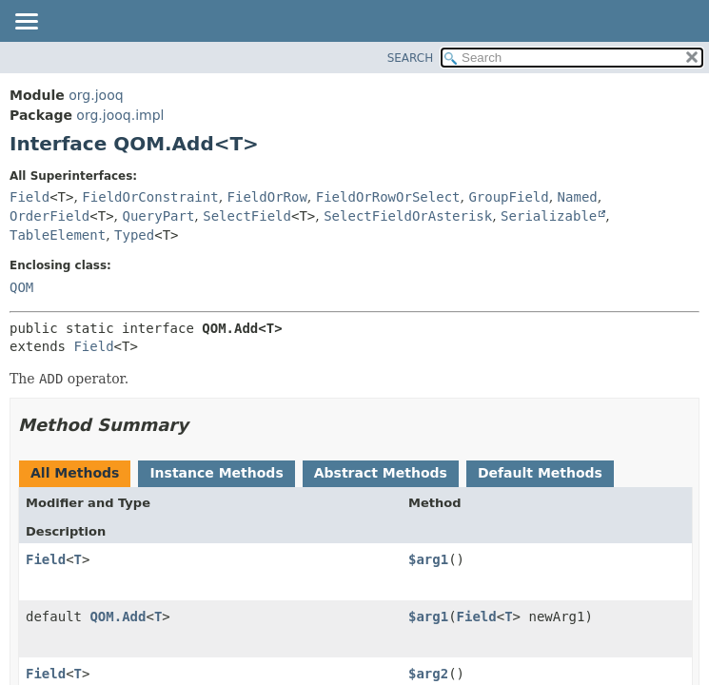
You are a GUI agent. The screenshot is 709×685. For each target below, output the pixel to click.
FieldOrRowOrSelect (388, 197)
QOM (21, 287)
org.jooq (96, 95)
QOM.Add (117, 616)
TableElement (58, 235)
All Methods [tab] (74, 472)
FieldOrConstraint (150, 197)
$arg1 (428, 559)
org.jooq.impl (120, 115)
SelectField (247, 216)
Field (29, 197)
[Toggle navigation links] (26, 23)
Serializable (549, 216)
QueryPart (159, 216)
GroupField (508, 197)
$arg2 (428, 673)
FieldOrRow (267, 197)
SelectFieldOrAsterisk (408, 216)
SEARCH (410, 58)
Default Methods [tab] (540, 472)
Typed (134, 235)
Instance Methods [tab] (216, 472)
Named (578, 197)
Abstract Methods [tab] (380, 472)
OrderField (49, 216)
